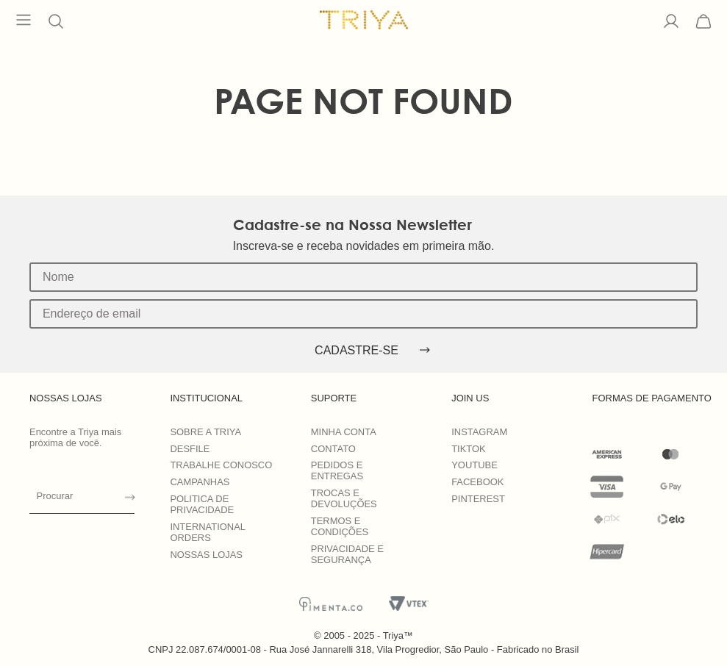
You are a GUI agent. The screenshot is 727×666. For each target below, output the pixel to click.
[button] (56, 21)
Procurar (55, 495)
